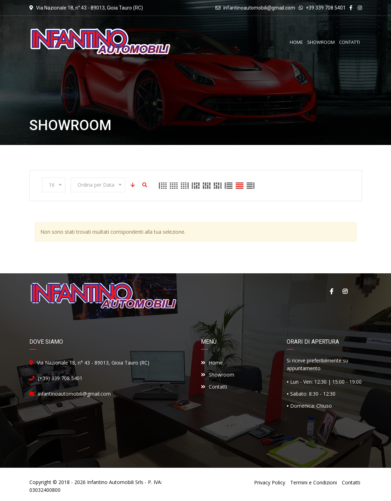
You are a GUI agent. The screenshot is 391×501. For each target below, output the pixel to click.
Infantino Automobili (110, 482)
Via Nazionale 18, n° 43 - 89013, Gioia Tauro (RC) (93, 362)
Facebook (331, 291)
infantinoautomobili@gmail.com (259, 8)
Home (212, 362)
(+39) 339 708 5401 (60, 378)
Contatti (214, 386)
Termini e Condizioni (313, 482)
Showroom (217, 374)
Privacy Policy (269, 482)
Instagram (345, 291)
